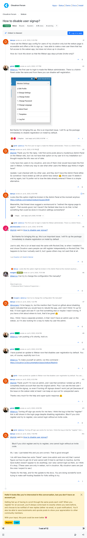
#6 (83, 272)
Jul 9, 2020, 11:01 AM (37, 272)
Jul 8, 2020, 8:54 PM (30, 194)
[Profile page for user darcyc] (5, 42)
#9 (83, 349)
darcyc (12, 40)
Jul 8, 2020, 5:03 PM (30, 40)
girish (12, 66)
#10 (83, 379)
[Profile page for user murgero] (5, 274)
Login (17, 522)
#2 (83, 66)
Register (9, 522)
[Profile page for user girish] (5, 68)
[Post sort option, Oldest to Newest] (13, 33)
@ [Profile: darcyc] (14, 69)
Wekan (14, 26)
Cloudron (16, 257)
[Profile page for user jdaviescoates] (5, 228)
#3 (83, 149)
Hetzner (30, 257)
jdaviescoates (15, 227)
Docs (74, 5)
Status (61, 5)
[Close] (81, 495)
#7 (83, 302)
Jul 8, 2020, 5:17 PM (34, 66)
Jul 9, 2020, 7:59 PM (30, 434)
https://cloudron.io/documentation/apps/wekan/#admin (34, 362)
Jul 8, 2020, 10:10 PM (35, 227)
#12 (83, 434)
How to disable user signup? (35, 230)
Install (81, 5)
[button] (3, 535)
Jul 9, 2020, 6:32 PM (34, 349)
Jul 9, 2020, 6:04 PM (34, 333)
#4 (83, 194)
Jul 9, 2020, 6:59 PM (34, 408)
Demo (68, 5)
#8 (83, 333)
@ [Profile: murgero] (14, 305)
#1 (83, 40)
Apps (54, 5)
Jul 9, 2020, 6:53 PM (30, 379)
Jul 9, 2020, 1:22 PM (30, 302)
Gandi (25, 257)
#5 (83, 227)
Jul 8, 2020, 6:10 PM (30, 149)
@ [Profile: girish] (13, 153)
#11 (83, 408)
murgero (13, 272)
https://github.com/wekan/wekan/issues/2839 (30, 200)
